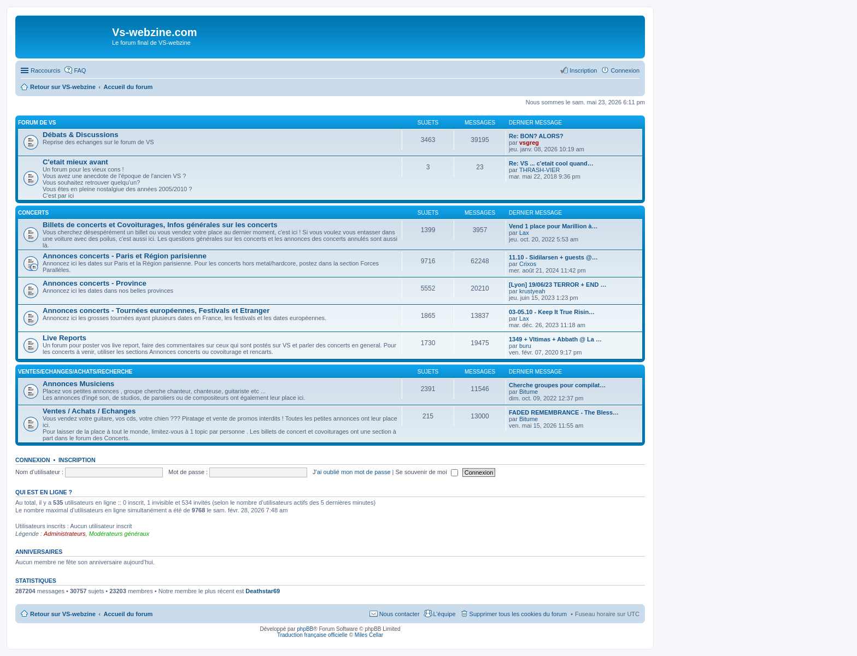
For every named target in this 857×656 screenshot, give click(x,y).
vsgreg (529, 142)
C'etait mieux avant (75, 162)
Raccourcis (45, 70)
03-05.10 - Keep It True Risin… (552, 312)
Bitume (528, 391)
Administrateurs (64, 533)
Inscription (77, 460)
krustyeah (532, 291)
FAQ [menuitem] (80, 70)
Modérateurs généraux (119, 533)
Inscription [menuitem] (583, 70)
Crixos (527, 264)
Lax (524, 232)
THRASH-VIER (539, 170)
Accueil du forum (127, 614)
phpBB (305, 629)
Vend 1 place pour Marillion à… (553, 226)
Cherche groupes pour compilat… (557, 385)
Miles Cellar (369, 635)
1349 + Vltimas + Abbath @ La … (555, 339)
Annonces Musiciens (78, 384)
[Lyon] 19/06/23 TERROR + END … (557, 284)
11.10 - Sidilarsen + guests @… (553, 257)
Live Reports (64, 338)
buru (525, 345)
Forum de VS (37, 123)
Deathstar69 (262, 591)
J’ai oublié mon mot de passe (351, 472)
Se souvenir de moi (427, 472)
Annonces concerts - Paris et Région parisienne (125, 256)
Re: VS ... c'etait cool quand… (551, 163)
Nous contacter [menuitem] (399, 614)
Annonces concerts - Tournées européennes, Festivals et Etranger (156, 310)
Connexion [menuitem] (625, 70)
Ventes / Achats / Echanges (89, 411)
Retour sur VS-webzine (63, 614)
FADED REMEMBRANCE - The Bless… (564, 412)
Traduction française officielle (312, 635)
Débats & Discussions (81, 135)
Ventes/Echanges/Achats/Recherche (75, 372)
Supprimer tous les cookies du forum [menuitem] (518, 614)
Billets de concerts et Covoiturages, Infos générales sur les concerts (160, 225)
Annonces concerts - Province (94, 283)
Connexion (32, 460)
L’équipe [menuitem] (444, 614)
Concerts (33, 213)
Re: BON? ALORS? (536, 136)
